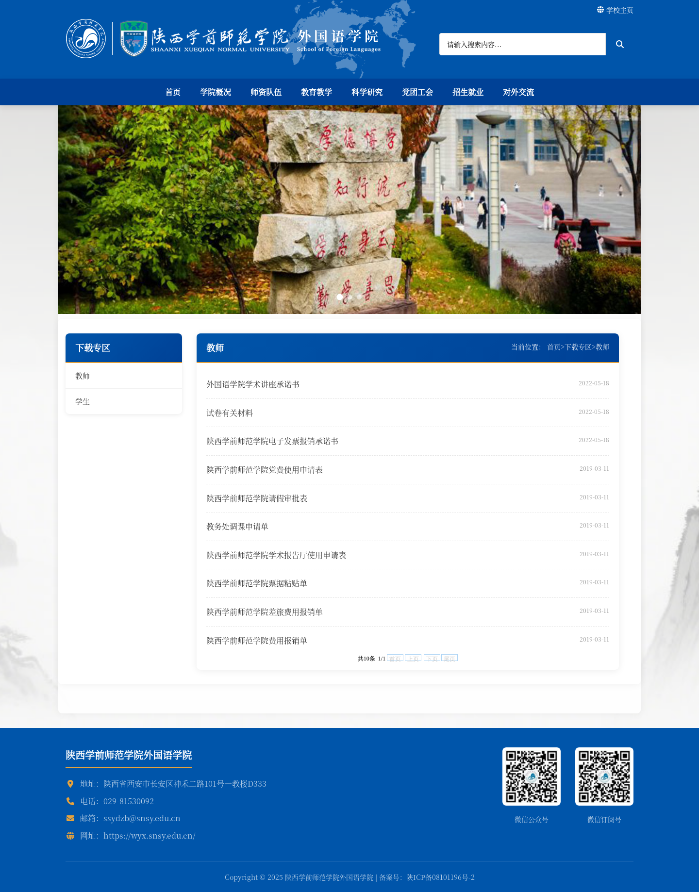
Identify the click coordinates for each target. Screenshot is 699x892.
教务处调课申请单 (237, 526)
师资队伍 (266, 92)
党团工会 (417, 92)
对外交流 (518, 92)
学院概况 (215, 92)
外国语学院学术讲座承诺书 (253, 384)
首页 (173, 92)
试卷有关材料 (229, 412)
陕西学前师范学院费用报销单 (256, 640)
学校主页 (615, 10)
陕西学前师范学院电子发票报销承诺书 (272, 440)
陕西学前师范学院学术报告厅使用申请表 (276, 555)
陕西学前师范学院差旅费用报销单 (264, 611)
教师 (82, 375)
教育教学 (316, 92)
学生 (82, 401)
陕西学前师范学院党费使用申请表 (264, 469)
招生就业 (467, 92)
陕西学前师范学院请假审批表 (256, 498)
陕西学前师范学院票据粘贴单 (256, 583)
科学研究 (367, 92)
